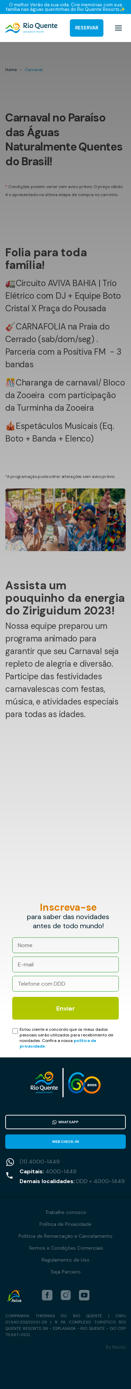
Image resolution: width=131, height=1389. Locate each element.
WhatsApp (65, 1122)
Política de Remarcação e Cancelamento (65, 1236)
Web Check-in (65, 1141)
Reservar (86, 28)
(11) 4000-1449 (40, 1161)
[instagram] (66, 1295)
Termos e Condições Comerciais (65, 1248)
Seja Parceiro (66, 1272)
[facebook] (47, 1295)
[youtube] (84, 1295)
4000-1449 (61, 1171)
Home (11, 69)
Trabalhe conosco (65, 1212)
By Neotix (116, 1347)
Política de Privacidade (65, 1224)
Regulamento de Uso (65, 1260)
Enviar (65, 1008)
